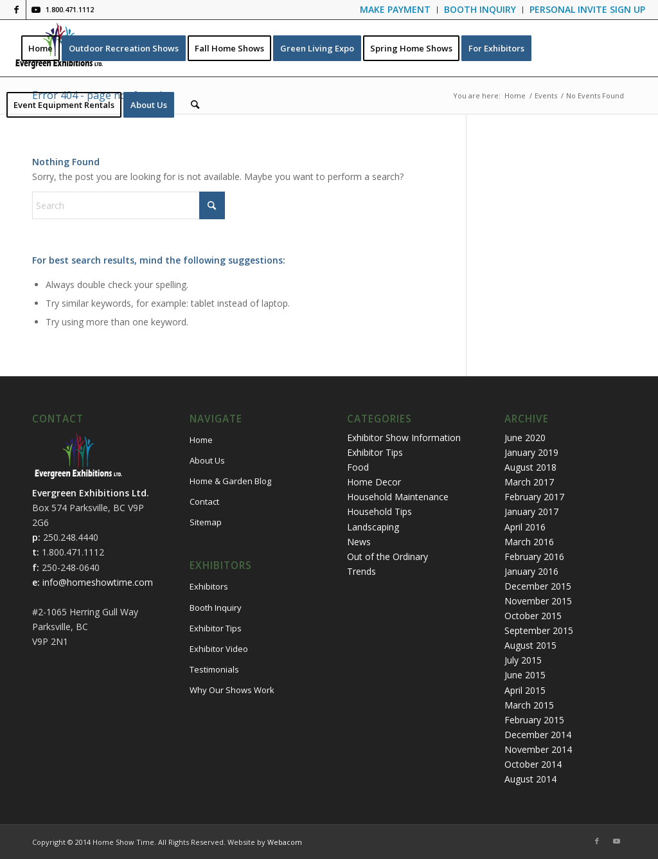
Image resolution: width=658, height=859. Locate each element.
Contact (204, 501)
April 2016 (525, 527)
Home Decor (374, 482)
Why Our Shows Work (232, 690)
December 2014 (537, 734)
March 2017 (529, 482)
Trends (361, 571)
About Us (207, 460)
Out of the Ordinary (387, 556)
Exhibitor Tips (216, 628)
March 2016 (529, 542)
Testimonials (214, 669)
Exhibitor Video (219, 649)
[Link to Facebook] (16, 9)
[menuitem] (395, 10)
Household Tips (379, 511)
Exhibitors (209, 586)
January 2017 (531, 511)
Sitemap (206, 522)
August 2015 (530, 645)
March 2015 (529, 705)
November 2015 (538, 601)
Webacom (284, 842)
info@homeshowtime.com (97, 582)
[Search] (195, 105)
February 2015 (534, 720)
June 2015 (525, 675)
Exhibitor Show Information (404, 437)
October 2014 (533, 764)
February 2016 (534, 556)
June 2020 (525, 437)
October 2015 (533, 616)
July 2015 (523, 660)
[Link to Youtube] (36, 9)
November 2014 (538, 749)
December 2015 (537, 586)
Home (201, 440)
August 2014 (530, 779)
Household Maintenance (398, 497)
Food (358, 467)
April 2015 (525, 690)
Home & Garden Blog (230, 481)
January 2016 (531, 571)
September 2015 (538, 630)
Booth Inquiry (216, 607)
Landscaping (373, 527)
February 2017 (534, 497)
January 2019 (531, 452)
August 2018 (530, 467)
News (359, 542)
